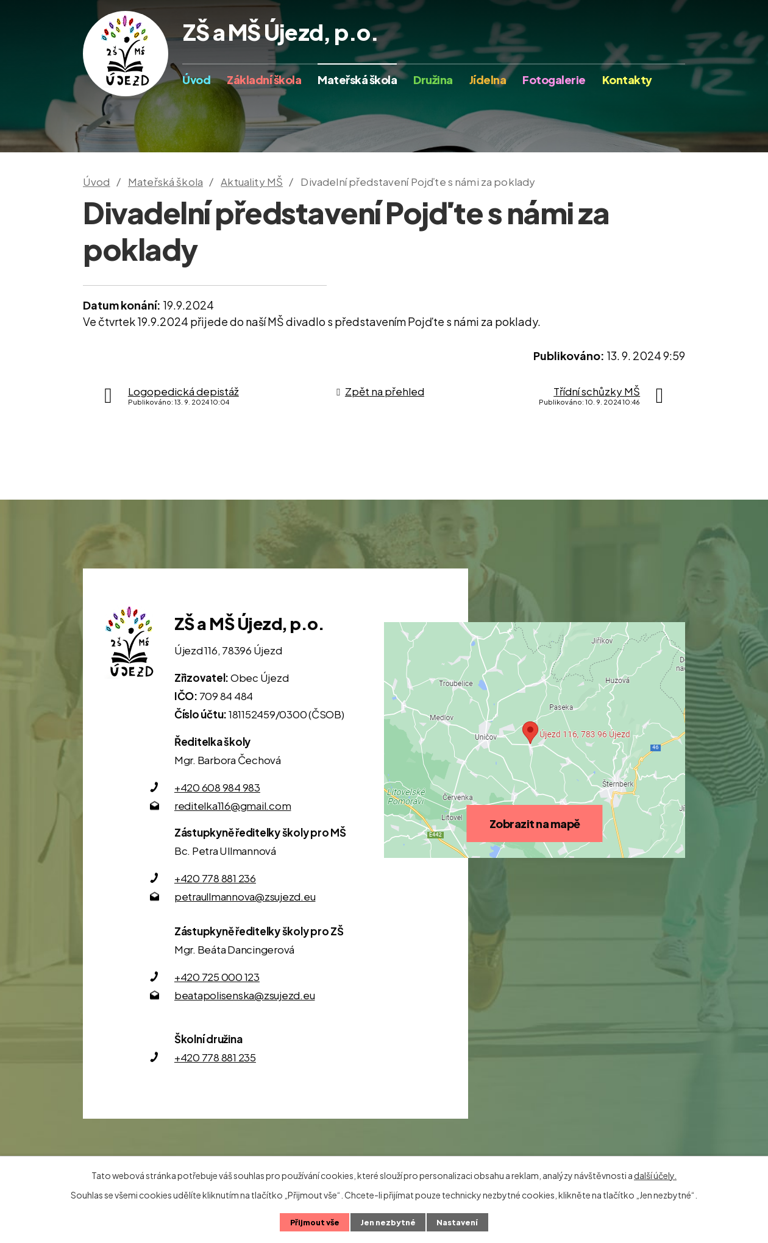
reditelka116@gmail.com (232, 805)
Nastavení (457, 1222)
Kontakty (627, 80)
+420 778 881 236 (215, 878)
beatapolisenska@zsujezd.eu (244, 995)
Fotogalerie (554, 80)
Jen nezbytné (388, 1222)
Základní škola (264, 80)
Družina (433, 80)
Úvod (196, 80)
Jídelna (488, 80)
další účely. (655, 1175)
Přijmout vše (315, 1222)
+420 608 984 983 (217, 787)
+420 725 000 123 (217, 976)
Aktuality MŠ (252, 181)
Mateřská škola (357, 80)
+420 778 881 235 (215, 1057)
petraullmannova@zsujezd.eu (245, 896)
